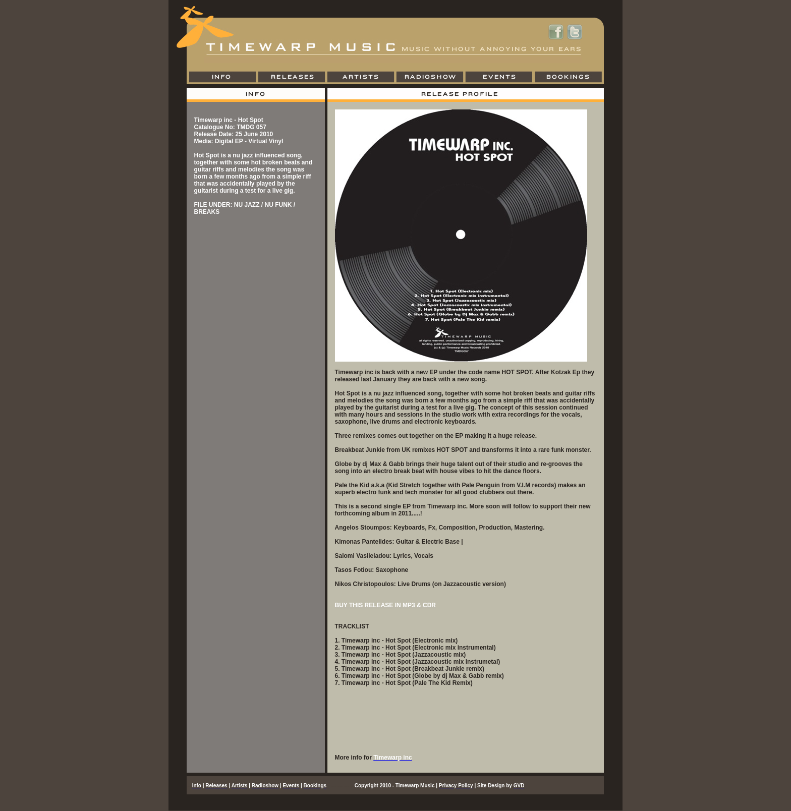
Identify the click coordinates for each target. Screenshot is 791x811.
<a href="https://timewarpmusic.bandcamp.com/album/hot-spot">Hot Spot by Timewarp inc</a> (465, 723)
